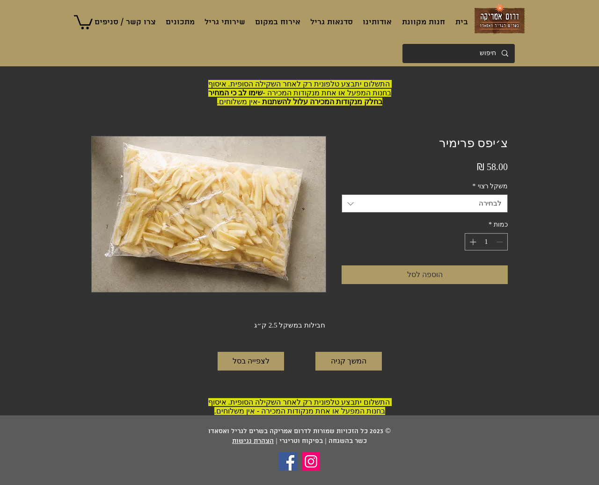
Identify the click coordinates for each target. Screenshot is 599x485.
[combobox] (425, 203)
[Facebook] (288, 461)
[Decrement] (500, 242)
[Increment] (472, 242)
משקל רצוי (490, 186)
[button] (83, 21)
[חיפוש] (459, 53)
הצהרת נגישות (253, 441)
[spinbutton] (486, 242)
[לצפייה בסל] (251, 361)
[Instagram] (311, 461)
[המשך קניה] (348, 361)
